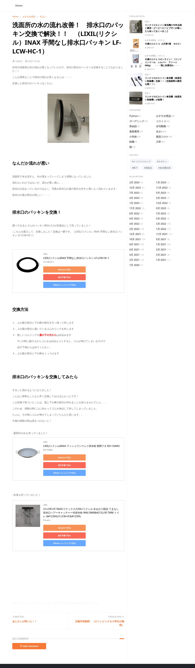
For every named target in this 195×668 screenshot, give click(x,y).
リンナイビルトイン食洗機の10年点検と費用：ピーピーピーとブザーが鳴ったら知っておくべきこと (163, 28)
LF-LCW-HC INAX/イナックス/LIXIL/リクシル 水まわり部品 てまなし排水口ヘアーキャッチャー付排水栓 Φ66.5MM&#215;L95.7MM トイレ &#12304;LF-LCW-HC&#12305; (81, 497)
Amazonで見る (57, 269)
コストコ (161, 40)
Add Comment (29, 623)
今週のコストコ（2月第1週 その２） (163, 43)
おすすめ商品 (150, 40)
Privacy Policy (90, 657)
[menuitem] (19, 5)
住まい (147, 21)
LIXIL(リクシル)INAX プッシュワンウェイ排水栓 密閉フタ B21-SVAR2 (81, 438)
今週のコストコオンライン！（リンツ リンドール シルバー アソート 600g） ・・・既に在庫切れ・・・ (163, 62)
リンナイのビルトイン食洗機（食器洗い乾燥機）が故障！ (163, 98)
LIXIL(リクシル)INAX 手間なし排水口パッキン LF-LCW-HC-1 (76, 258)
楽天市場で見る (86, 269)
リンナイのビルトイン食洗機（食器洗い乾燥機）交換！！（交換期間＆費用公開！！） (163, 81)
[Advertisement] (68, 553)
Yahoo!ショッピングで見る (57, 277)
